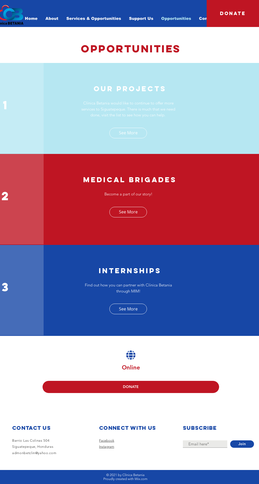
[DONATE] (233, 13)
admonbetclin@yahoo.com (34, 453)
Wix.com (141, 479)
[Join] (242, 444)
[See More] (128, 133)
